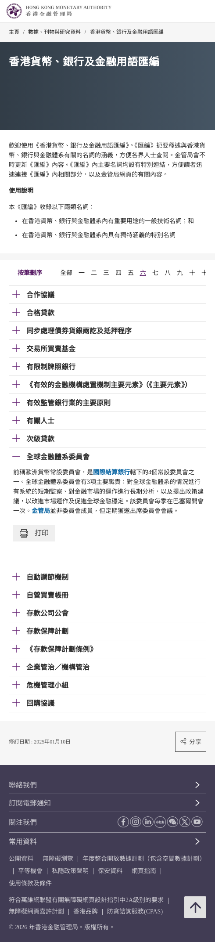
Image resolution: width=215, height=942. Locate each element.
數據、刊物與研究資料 (54, 32)
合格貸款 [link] (40, 313)
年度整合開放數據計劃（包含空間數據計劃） (143, 858)
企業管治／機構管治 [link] (58, 667)
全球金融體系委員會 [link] (58, 457)
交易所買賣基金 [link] (50, 349)
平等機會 (30, 871)
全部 (66, 273)
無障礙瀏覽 (58, 858)
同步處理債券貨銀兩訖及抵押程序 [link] (79, 331)
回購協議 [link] (40, 703)
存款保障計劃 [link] (47, 631)
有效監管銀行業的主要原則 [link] (68, 403)
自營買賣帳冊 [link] (47, 595)
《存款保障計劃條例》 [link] (61, 649)
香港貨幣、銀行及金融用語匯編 (127, 32)
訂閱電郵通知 (30, 803)
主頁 (14, 32)
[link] (186, 11)
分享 (190, 741)
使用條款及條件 (30, 883)
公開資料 (21, 858)
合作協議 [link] (40, 295)
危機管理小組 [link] (47, 685)
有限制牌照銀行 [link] (50, 367)
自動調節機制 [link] (47, 577)
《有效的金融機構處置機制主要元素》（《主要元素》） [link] (108, 385)
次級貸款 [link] (40, 439)
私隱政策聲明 (70, 871)
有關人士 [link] (40, 421)
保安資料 (110, 871)
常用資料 (23, 841)
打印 (34, 533)
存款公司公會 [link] (47, 613)
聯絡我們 (23, 785)
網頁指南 (144, 871)
